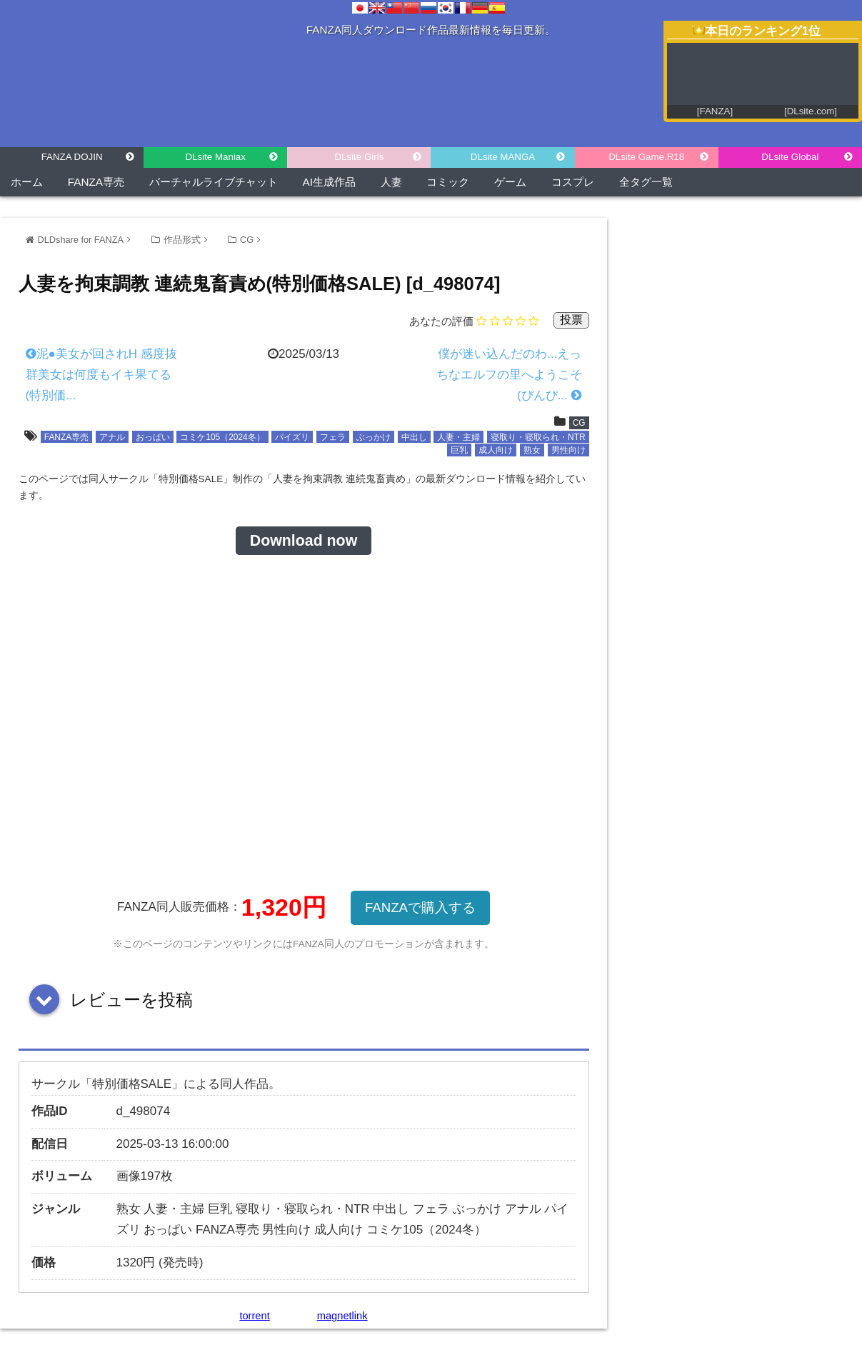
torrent (254, 1315)
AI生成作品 (329, 182)
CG (247, 239)
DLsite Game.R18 (646, 156)
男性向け (568, 450)
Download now (303, 540)
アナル (112, 437)
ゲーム (510, 182)
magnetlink (342, 1315)
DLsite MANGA (503, 156)
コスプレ (572, 182)
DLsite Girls (359, 156)
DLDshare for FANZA (81, 239)
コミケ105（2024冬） (222, 437)
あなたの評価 (441, 321)
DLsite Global (789, 156)
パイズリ (292, 437)
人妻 (391, 182)
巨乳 (459, 450)
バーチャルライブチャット (213, 182)
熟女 (532, 450)
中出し (414, 437)
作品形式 (182, 239)
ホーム (27, 182)
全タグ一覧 (646, 182)
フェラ (333, 437)
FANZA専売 (96, 182)
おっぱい (153, 437)
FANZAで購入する (420, 907)
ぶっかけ (373, 437)
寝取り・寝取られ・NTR (538, 437)
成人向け (495, 450)
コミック (447, 182)
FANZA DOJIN (72, 156)
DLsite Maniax (216, 156)
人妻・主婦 (458, 437)
